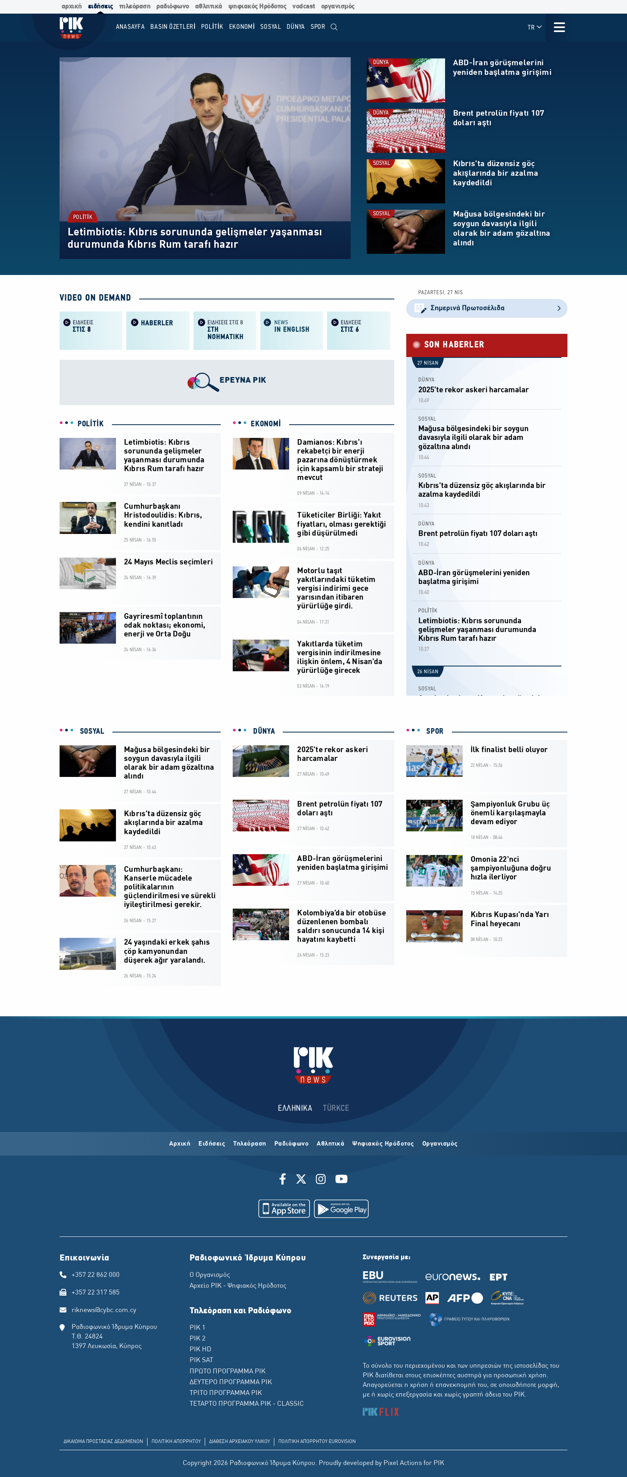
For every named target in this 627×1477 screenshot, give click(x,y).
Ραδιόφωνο (291, 1144)
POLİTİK (82, 218)
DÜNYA (381, 63)
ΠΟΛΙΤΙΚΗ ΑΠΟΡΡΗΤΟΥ (176, 1441)
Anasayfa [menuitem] (130, 27)
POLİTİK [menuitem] (212, 27)
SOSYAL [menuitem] (271, 27)
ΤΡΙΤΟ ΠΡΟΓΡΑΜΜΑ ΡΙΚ (226, 1393)
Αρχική (179, 1144)
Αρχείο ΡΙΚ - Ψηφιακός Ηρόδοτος (238, 1286)
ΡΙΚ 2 (198, 1339)
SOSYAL (381, 164)
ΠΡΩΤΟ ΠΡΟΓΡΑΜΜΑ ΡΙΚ (228, 1372)
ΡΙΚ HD (200, 1350)
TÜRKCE (336, 1108)
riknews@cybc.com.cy (104, 1310)
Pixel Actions (402, 1463)
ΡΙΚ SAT (201, 1360)
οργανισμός (338, 7)
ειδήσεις (100, 7)
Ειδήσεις (211, 1144)
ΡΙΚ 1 (198, 1328)
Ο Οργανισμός (210, 1275)
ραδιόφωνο (172, 7)
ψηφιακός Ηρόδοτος (257, 7)
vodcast (303, 7)
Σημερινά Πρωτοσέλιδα (487, 308)
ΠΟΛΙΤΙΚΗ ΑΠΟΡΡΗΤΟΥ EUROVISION (317, 1441)
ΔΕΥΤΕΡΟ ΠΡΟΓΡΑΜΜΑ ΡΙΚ (231, 1382)
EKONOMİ (266, 424)
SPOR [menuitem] (318, 27)
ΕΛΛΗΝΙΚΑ (295, 1108)
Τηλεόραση (249, 1144)
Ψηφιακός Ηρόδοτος (383, 1144)
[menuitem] (334, 27)
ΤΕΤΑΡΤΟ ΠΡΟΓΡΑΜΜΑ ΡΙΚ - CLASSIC (247, 1404)
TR (535, 27)
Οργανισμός (440, 1144)
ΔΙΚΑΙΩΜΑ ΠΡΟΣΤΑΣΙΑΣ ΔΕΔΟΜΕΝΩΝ (103, 1441)
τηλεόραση (135, 7)
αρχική (72, 7)
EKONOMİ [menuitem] (242, 27)
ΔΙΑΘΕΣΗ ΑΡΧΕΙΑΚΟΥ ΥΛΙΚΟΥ (239, 1441)
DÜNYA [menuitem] (296, 27)
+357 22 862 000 (96, 1275)
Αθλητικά (330, 1144)
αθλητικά (208, 7)
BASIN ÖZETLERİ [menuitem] (173, 27)
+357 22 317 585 (96, 1293)
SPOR (434, 732)
